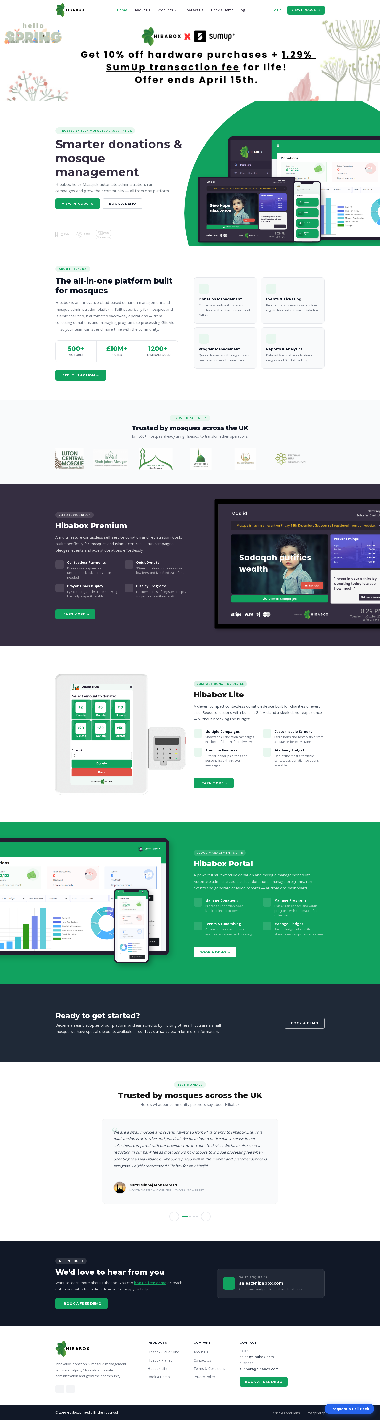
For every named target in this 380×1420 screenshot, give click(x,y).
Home (123, 9)
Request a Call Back (350, 1409)
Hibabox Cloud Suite (163, 1352)
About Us (201, 1352)
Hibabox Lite (157, 1368)
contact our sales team (159, 1031)
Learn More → (75, 614)
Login (277, 10)
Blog (241, 10)
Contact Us (193, 10)
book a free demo (150, 1282)
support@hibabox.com (259, 1369)
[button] (174, 1216)
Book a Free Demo (82, 1304)
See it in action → (80, 375)
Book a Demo (222, 10)
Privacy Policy (204, 1376)
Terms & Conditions (209, 1368)
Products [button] (166, 10)
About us (142, 10)
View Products (306, 10)
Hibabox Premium (162, 1360)
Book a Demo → (214, 952)
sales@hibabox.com (257, 1357)
